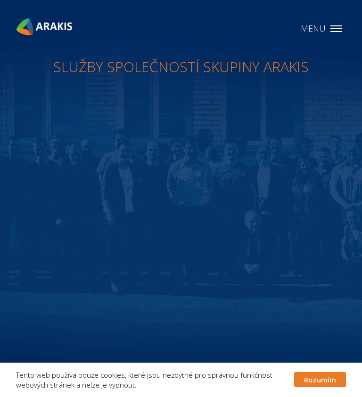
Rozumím (320, 379)
